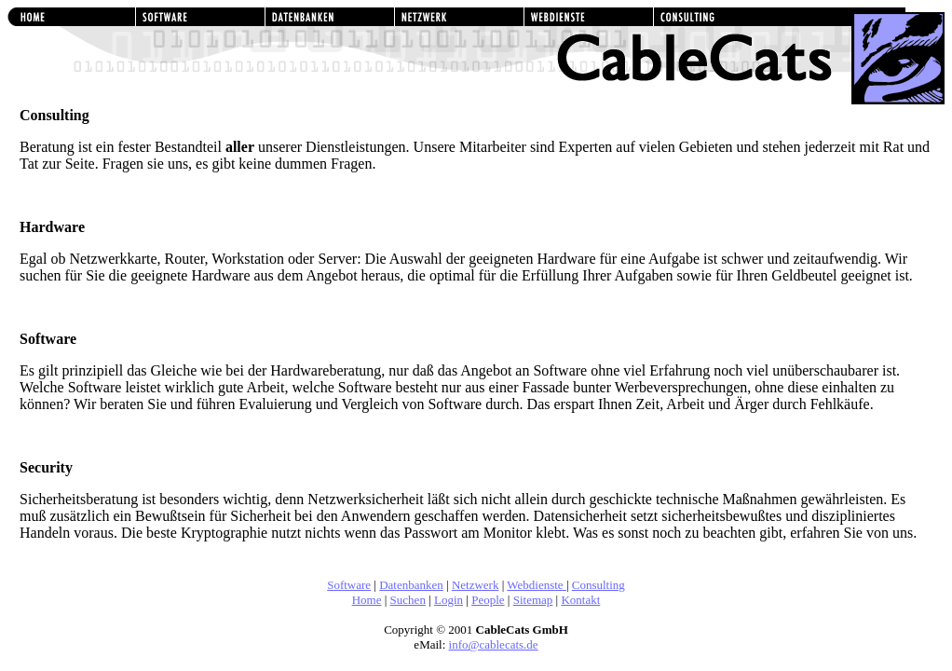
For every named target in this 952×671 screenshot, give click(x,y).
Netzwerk (475, 585)
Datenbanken (411, 585)
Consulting (598, 585)
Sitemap (533, 600)
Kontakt (580, 600)
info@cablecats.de (493, 644)
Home (367, 600)
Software (349, 585)
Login (448, 600)
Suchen (408, 600)
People (487, 600)
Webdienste (536, 585)
